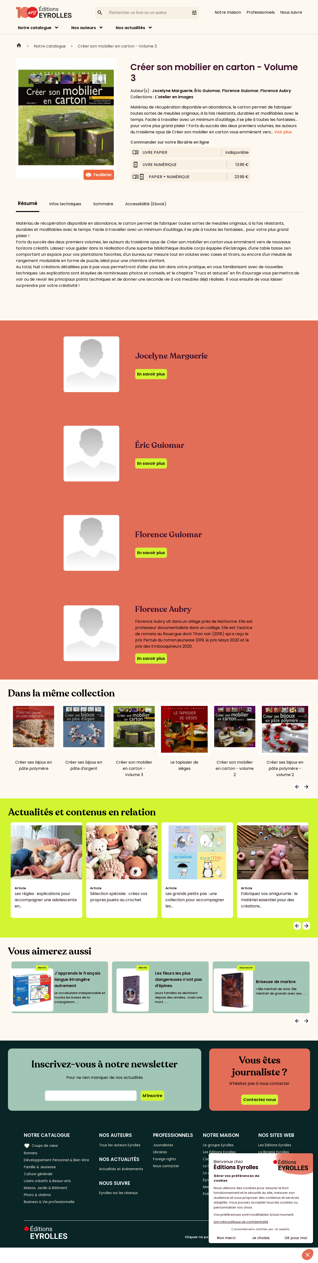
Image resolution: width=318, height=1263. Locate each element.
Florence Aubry (275, 91)
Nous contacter (171, 1169)
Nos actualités (130, 28)
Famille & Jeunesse (42, 1176)
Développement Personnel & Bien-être (52, 1164)
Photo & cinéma (39, 1208)
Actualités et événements (114, 1180)
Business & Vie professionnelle (53, 1217)
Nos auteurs (83, 28)
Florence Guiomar (240, 91)
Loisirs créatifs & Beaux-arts (51, 1192)
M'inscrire (152, 1096)
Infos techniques (65, 204)
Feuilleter (98, 175)
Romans (32, 1153)
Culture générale (40, 1184)
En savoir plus (151, 374)
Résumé (27, 203)
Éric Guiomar (207, 91)
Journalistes (168, 1145)
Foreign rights (169, 1161)
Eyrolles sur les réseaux (124, 1208)
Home (19, 46)
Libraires (164, 1153)
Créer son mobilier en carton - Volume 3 (117, 46)
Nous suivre (291, 12)
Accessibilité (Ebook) (145, 204)
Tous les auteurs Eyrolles (117, 1148)
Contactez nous (259, 1100)
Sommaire (103, 204)
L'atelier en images (174, 97)
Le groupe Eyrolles (222, 1145)
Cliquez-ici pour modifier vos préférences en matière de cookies (239, 1252)
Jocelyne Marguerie (172, 91)
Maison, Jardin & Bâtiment (49, 1200)
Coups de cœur (43, 1145)
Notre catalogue (34, 28)
